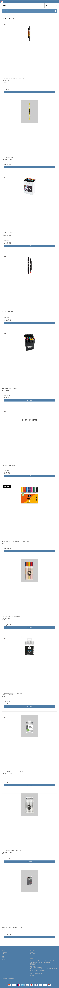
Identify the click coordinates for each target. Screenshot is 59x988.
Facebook (5, 978)
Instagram (11, 978)
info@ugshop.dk (38, 973)
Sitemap (32, 975)
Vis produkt (29, 92)
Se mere (4, 959)
